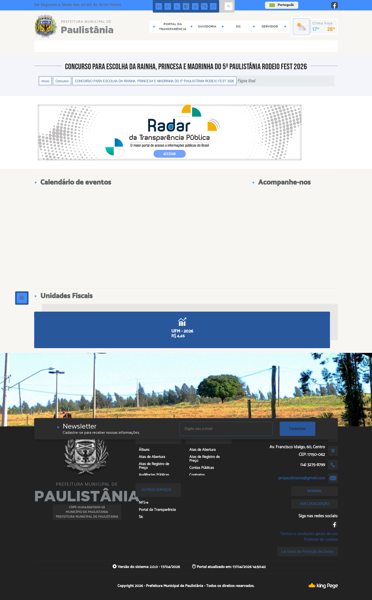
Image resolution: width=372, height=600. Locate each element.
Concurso (62, 80)
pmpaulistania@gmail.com (301, 478)
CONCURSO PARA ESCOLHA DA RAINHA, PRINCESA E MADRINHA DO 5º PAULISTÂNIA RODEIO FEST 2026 (154, 80)
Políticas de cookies (321, 539)
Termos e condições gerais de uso (309, 533)
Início (45, 80)
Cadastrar (297, 428)
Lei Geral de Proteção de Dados (307, 551)
